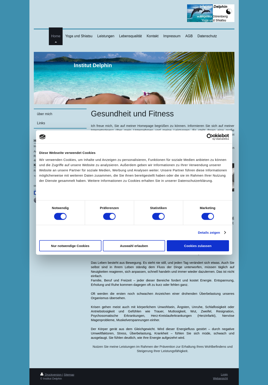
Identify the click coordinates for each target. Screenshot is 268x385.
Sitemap (69, 374)
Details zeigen (209, 232)
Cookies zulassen (198, 245)
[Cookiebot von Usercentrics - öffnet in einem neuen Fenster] (210, 137)
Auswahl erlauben (134, 245)
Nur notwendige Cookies (70, 245)
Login (224, 374)
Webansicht (220, 378)
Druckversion (51, 374)
